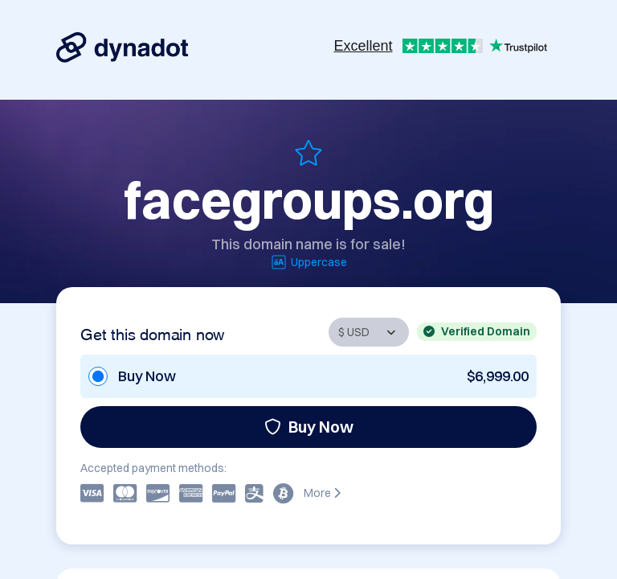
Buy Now (308, 427)
